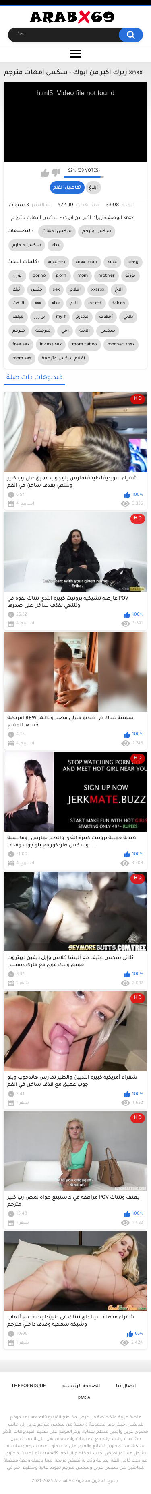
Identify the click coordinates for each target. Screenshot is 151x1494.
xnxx (112, 262)
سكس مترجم (96, 231)
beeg (133, 262)
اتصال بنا (126, 1386)
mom (82, 275)
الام (74, 303)
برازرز (40, 317)
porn (61, 275)
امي (65, 331)
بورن (17, 275)
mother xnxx (121, 344)
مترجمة (43, 331)
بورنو (130, 275)
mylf (61, 317)
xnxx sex (56, 262)
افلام (75, 289)
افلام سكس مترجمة (63, 358)
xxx (38, 303)
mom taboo (84, 344)
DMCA (83, 1398)
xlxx (55, 245)
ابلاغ (93, 187)
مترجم (18, 331)
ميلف (18, 317)
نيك (16, 289)
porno (39, 275)
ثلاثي (128, 317)
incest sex (51, 344)
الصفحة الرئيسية (81, 1386)
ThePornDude (28, 1386)
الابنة (84, 331)
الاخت (18, 303)
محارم (82, 317)
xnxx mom (86, 262)
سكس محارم (26, 245)
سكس (107, 331)
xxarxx (98, 289)
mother (106, 275)
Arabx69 (62, 1481)
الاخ (119, 289)
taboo (118, 303)
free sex (20, 344)
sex (56, 289)
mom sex (21, 358)
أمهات (106, 317)
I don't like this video (55, 173)
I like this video (45, 173)
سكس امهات (57, 231)
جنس (37, 289)
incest (95, 303)
